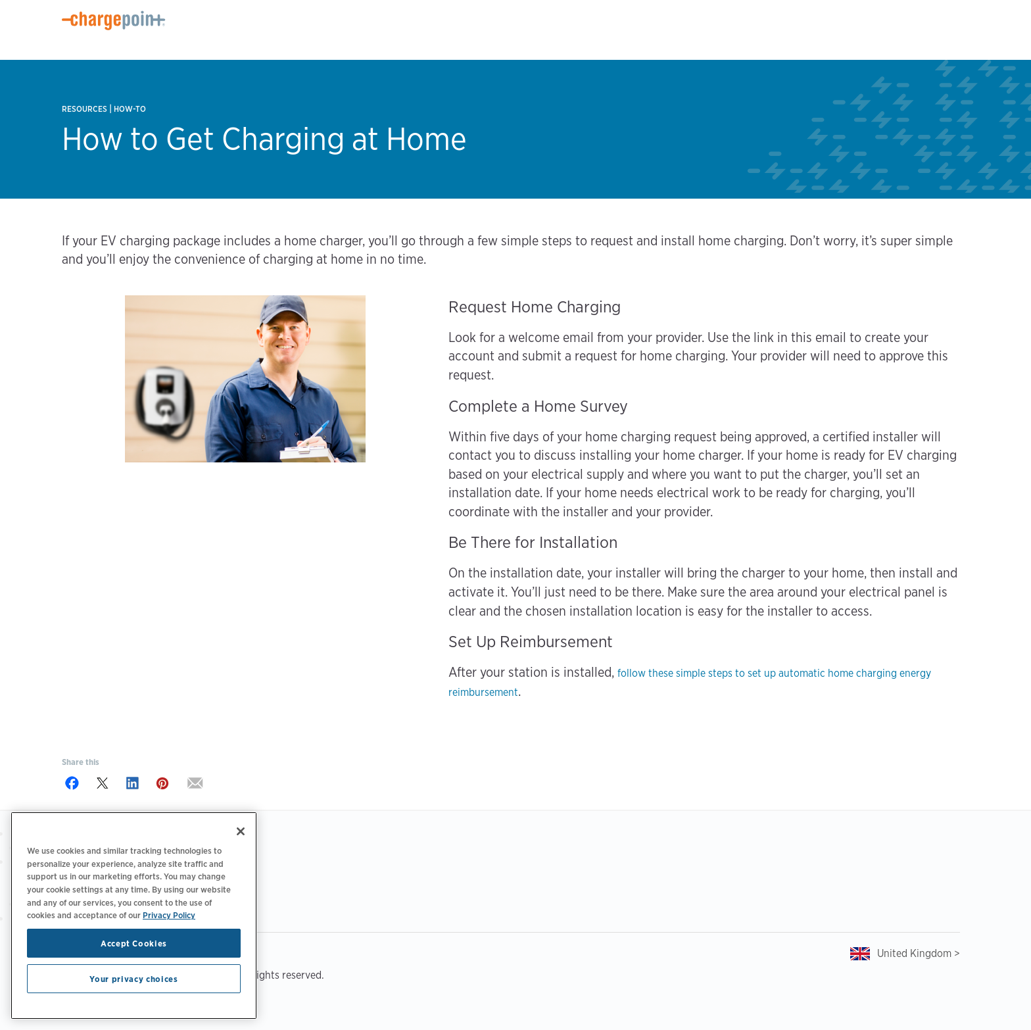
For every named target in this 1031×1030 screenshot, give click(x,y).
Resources (84, 109)
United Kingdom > (918, 953)
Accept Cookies (134, 943)
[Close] (240, 831)
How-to (130, 109)
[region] (134, 915)
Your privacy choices (133, 978)
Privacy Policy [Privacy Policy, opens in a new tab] (169, 915)
